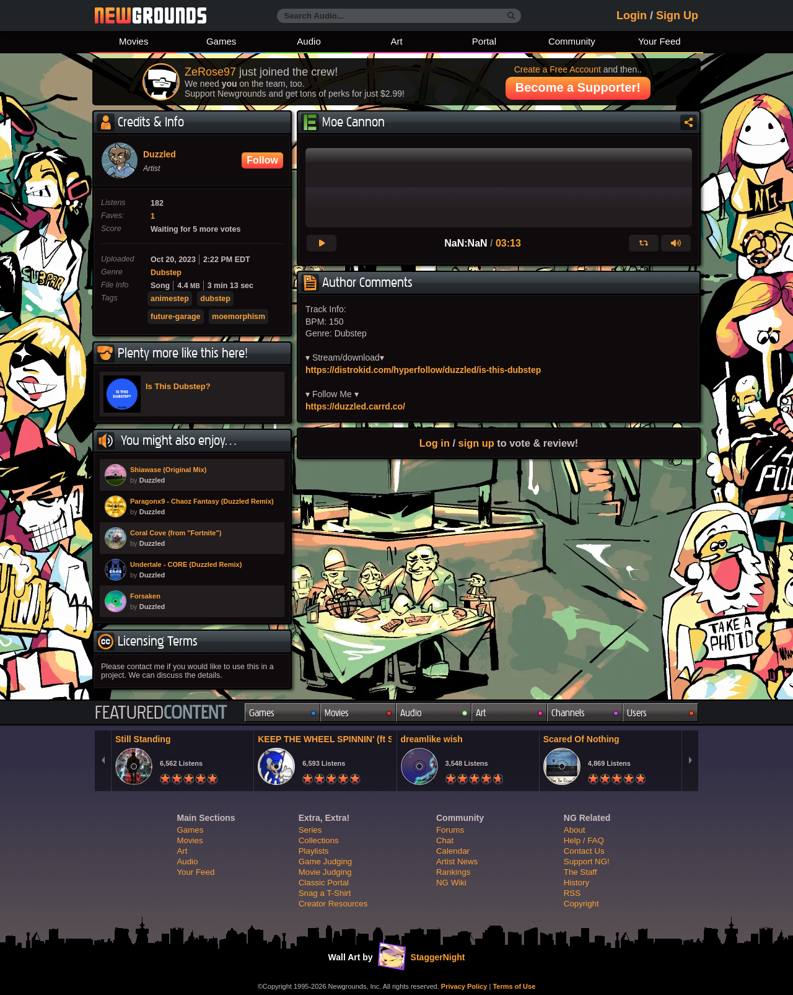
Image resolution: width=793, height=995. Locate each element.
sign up (476, 443)
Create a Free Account (557, 69)
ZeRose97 (210, 72)
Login (631, 15)
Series (310, 830)
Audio (308, 41)
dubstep (215, 298)
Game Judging (325, 861)
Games (221, 41)
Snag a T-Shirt (325, 893)
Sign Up (677, 15)
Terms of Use (514, 986)
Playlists (314, 851)
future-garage (176, 316)
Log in (434, 443)
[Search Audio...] (399, 16)
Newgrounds (150, 15)
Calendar (453, 851)
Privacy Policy (464, 986)
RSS (572, 893)
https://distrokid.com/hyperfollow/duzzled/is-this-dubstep (423, 370)
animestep (170, 298)
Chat (444, 840)
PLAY (115, 475)
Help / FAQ (584, 840)
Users (637, 713)
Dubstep (166, 272)
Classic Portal (324, 882)
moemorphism (238, 316)
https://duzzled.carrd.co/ (355, 406)
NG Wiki (451, 882)
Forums (450, 830)
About (574, 830)
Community (571, 41)
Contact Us (584, 851)
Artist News (457, 861)
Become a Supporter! (578, 87)
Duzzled (159, 154)
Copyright (581, 903)
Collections (319, 840)
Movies (134, 41)
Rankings (453, 872)
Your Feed (659, 41)
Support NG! (587, 861)
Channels (568, 713)
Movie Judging (325, 872)
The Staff (580, 872)
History (576, 882)
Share (688, 122)
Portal (484, 41)
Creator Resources (333, 903)
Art (396, 41)
